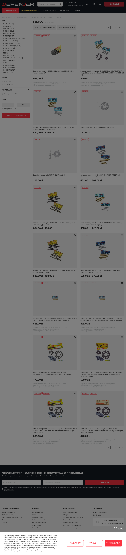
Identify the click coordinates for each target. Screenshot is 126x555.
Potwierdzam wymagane (75, 543)
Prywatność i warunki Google (47, 543)
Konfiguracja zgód (94, 543)
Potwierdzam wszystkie (113, 543)
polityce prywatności (34, 541)
